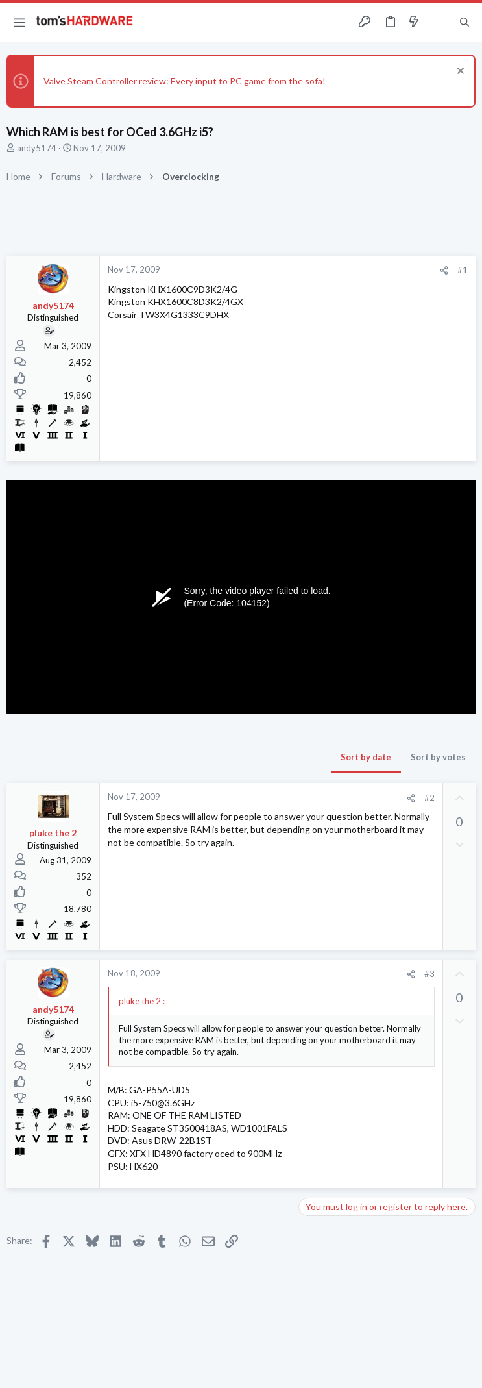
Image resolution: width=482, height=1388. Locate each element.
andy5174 (36, 148)
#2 (429, 798)
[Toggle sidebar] (439, 22)
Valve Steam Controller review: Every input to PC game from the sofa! (184, 80)
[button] (19, 22)
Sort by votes (438, 757)
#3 (429, 974)
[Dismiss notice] (458, 72)
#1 (462, 270)
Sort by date (366, 757)
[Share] (444, 270)
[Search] (464, 22)
